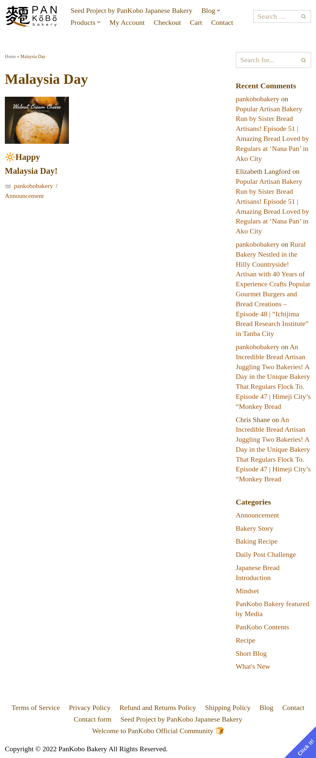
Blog (266, 708)
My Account (127, 22)
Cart (196, 22)
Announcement (24, 195)
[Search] (275, 16)
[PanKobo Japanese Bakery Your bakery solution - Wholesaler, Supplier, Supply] (32, 16)
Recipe (245, 640)
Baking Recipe (257, 541)
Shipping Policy (228, 708)
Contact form (92, 719)
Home (10, 56)
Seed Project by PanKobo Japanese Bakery (131, 10)
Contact (222, 22)
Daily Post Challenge (266, 554)
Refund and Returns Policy (158, 708)
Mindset (247, 591)
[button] (218, 10)
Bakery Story (254, 528)
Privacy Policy (89, 708)
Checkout (167, 22)
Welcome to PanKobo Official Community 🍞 (158, 731)
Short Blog (251, 653)
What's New (253, 666)
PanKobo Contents (262, 627)
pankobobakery (33, 185)
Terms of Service (36, 708)
